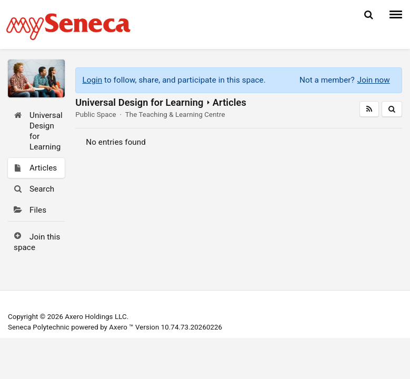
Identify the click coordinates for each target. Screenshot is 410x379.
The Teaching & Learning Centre (175, 114)
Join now (373, 80)
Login (92, 80)
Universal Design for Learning (139, 102)
